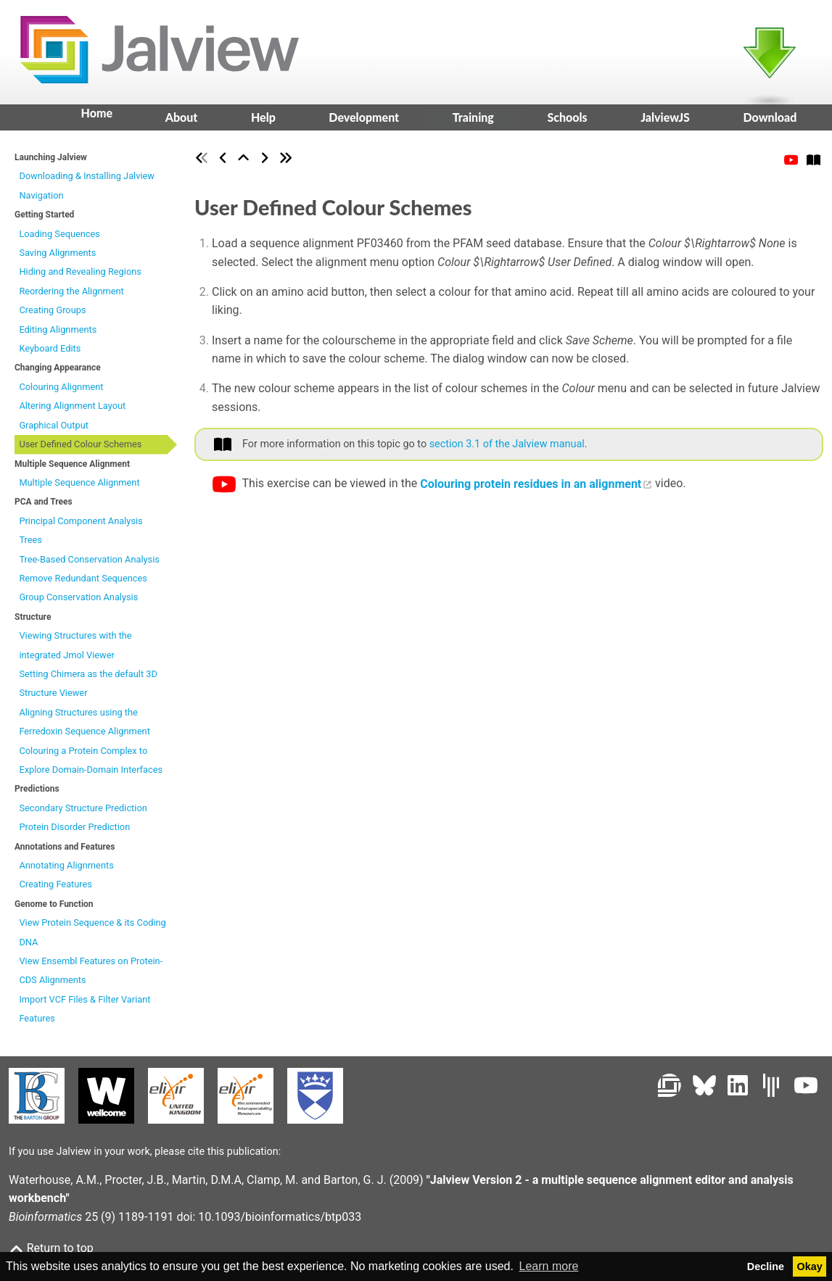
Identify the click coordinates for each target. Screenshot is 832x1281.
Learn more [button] (549, 1266)
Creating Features (55, 889)
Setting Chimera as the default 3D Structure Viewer (88, 687)
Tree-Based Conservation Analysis (89, 563)
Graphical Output (53, 429)
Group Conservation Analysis (78, 602)
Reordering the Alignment (71, 295)
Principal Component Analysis (80, 525)
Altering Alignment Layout (72, 410)
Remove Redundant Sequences (83, 582)
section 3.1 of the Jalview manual (507, 448)
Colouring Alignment (61, 391)
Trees (30, 544)
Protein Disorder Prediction (74, 831)
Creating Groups (52, 314)
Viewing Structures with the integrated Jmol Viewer (75, 649)
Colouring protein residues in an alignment (530, 488)
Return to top (51, 1248)
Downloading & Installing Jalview (87, 180)
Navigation (41, 199)
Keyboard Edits (50, 352)
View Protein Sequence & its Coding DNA (92, 936)
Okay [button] (810, 1266)
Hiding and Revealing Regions (80, 276)
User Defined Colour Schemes (80, 448)
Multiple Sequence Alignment (79, 486)
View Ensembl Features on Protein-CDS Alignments (90, 975)
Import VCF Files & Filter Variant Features (84, 1013)
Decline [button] (765, 1266)
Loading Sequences (59, 238)
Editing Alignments (57, 333)
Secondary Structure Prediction (83, 812)
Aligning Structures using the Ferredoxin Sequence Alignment (84, 726)
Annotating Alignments (66, 869)
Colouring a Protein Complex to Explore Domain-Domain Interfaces (90, 764)
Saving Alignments (57, 257)
